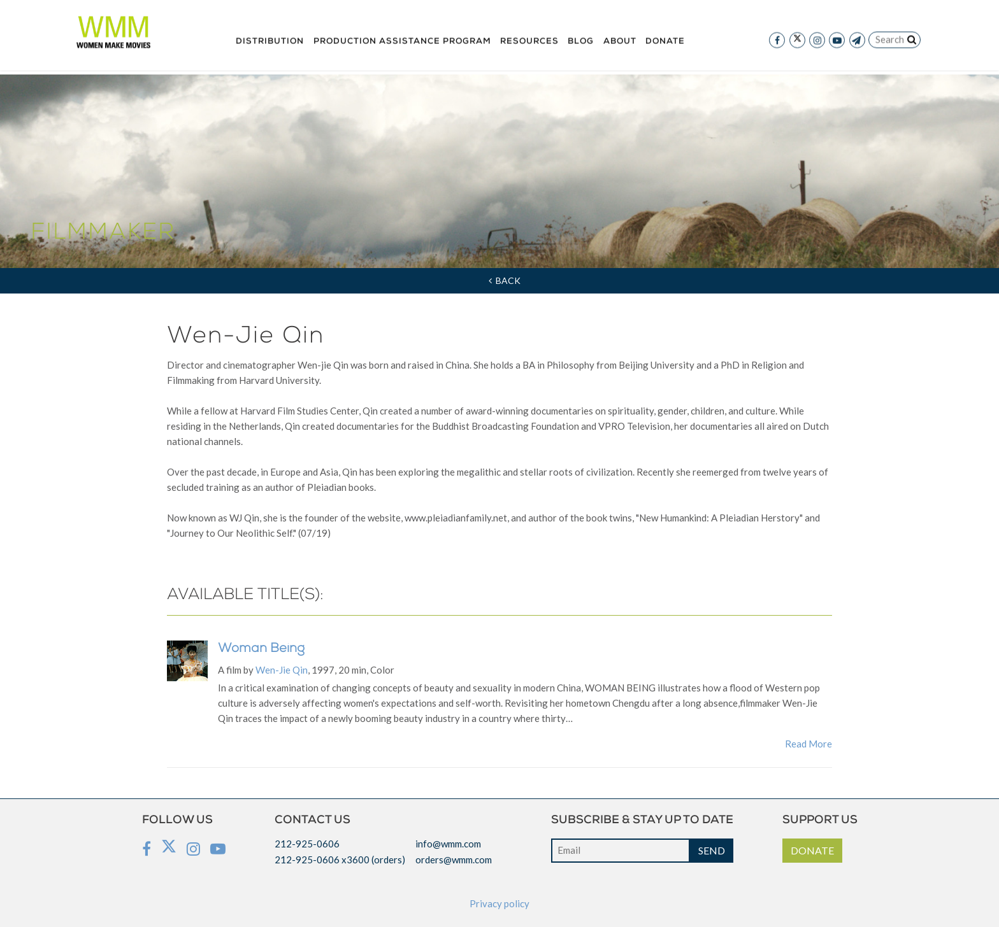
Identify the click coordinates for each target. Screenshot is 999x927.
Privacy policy (499, 903)
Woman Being (261, 649)
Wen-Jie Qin (281, 670)
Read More (808, 743)
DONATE (812, 850)
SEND (711, 850)
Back (505, 280)
